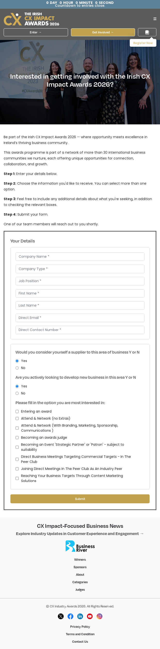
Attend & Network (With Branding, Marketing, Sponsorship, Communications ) (66, 428)
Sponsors (80, 567)
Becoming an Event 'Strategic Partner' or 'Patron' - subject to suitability (69, 447)
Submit (80, 499)
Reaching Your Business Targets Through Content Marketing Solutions (69, 478)
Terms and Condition (80, 634)
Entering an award (33, 411)
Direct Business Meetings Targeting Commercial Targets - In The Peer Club (73, 459)
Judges (80, 589)
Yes (21, 360)
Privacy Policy (80, 626)
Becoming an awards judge (41, 437)
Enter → (36, 32)
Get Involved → (103, 32)
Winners (80, 559)
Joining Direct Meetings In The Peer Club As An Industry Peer (68, 468)
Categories (80, 582)
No (20, 367)
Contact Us (80, 641)
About (80, 574)
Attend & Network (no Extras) (42, 418)
